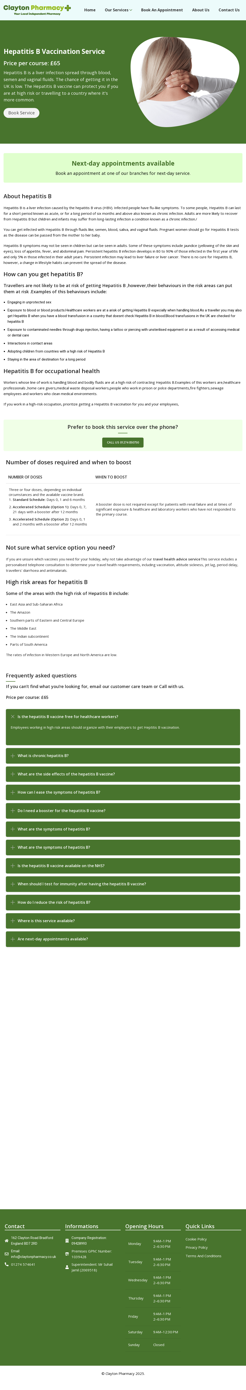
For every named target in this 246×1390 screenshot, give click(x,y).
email (95, 690)
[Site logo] (37, 11)
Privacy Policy (197, 1251)
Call (163, 690)
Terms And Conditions (203, 1260)
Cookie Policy (196, 1243)
